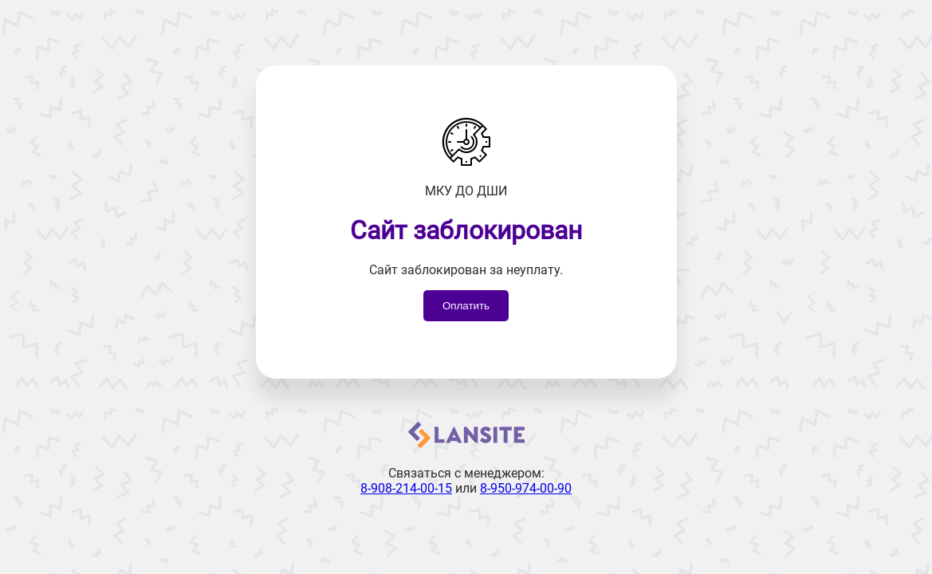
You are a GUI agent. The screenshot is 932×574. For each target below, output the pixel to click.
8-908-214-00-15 (406, 488)
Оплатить (466, 306)
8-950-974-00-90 (526, 488)
